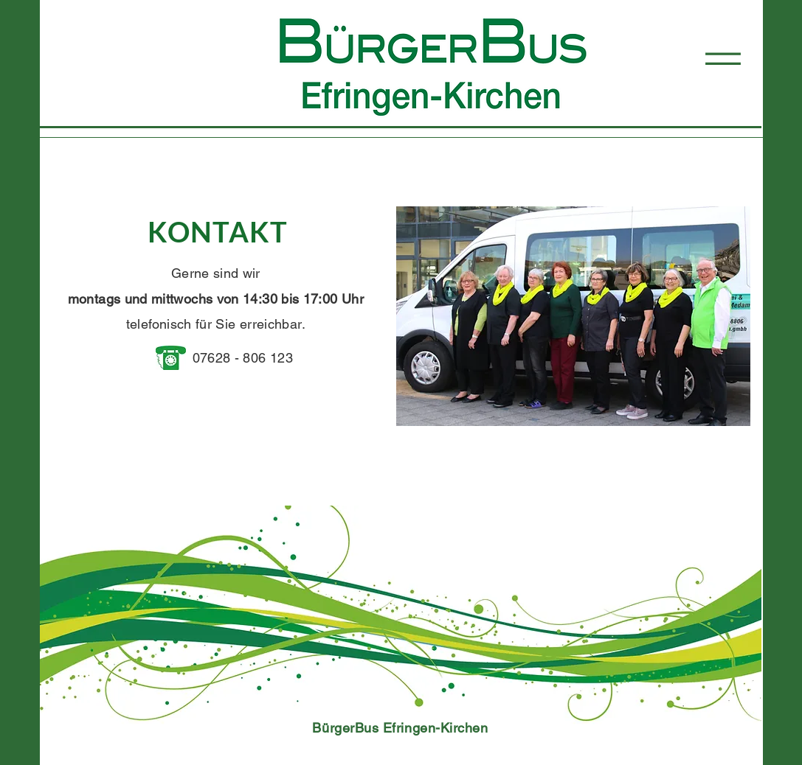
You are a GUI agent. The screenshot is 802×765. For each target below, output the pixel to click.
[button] (723, 59)
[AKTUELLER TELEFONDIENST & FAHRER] (630, 531)
